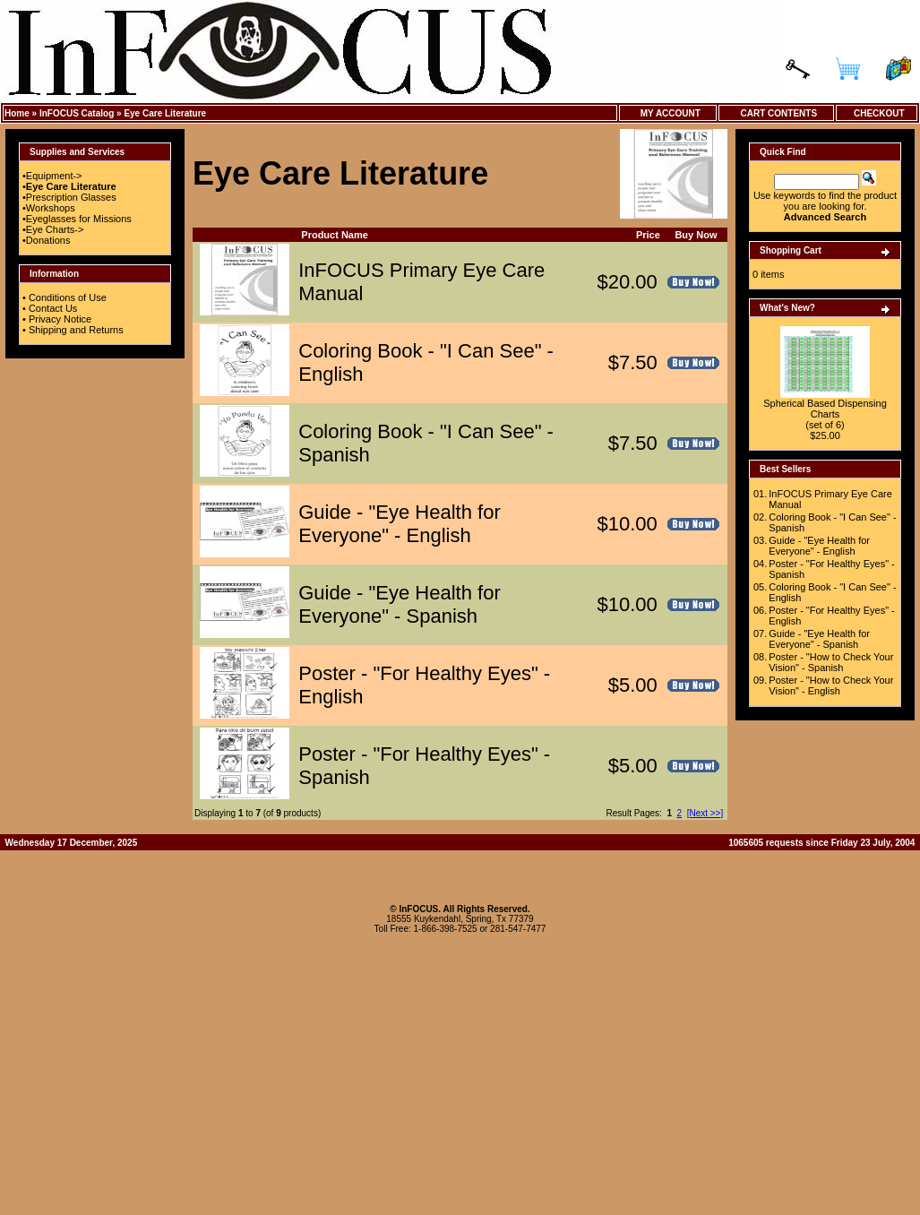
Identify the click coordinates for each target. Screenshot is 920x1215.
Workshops (50, 207)
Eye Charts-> (55, 229)
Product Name (334, 234)
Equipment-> (54, 175)
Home (17, 113)
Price (648, 234)
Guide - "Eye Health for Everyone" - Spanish (399, 604)
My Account (668, 113)
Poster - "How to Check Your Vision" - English (831, 685)
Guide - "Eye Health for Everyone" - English (399, 524)
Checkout (876, 113)
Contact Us (53, 308)
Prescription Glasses (71, 197)
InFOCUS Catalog (76, 113)
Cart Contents (776, 113)
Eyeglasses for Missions (79, 218)
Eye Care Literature (165, 113)
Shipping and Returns (76, 329)
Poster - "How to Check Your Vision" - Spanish (831, 662)
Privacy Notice (60, 319)
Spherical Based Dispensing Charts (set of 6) (825, 414)
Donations (48, 240)
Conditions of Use (68, 297)
